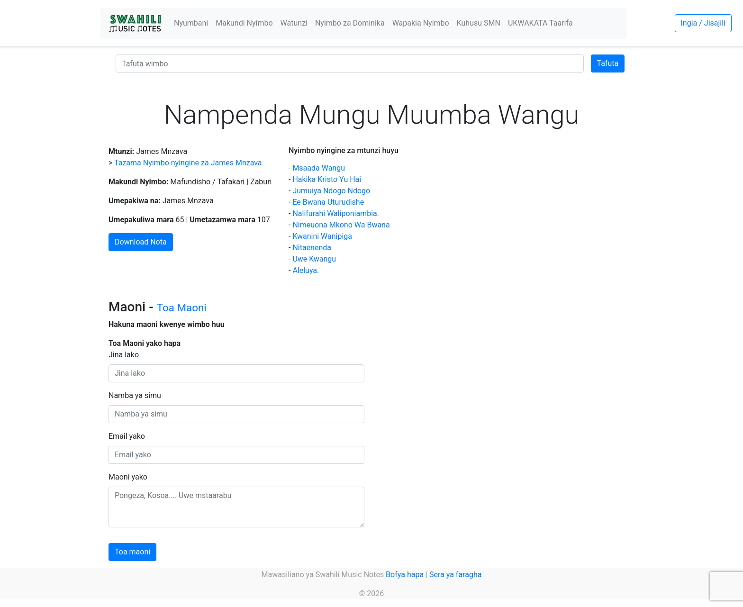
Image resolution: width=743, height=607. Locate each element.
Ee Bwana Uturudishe (328, 202)
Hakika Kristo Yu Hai (326, 179)
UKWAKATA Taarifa (540, 22)
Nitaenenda (311, 247)
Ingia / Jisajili (703, 22)
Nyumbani (191, 22)
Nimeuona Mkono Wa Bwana (341, 224)
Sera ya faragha (455, 574)
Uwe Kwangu (314, 258)
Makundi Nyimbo (244, 22)
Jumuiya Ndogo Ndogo (331, 190)
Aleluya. (305, 270)
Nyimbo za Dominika (350, 22)
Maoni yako (128, 476)
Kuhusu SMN (478, 22)
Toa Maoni (182, 307)
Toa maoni (132, 551)
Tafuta (608, 63)
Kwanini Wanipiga (322, 236)
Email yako (127, 436)
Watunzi (294, 22)
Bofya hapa (405, 574)
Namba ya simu (135, 395)
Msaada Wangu (318, 167)
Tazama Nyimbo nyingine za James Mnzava (188, 162)
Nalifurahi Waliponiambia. (335, 213)
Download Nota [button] (141, 241)
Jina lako (124, 354)
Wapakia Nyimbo (420, 22)
